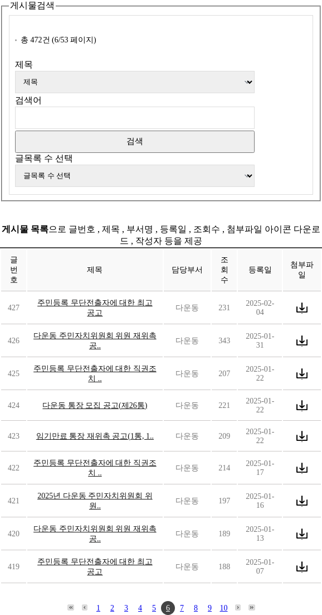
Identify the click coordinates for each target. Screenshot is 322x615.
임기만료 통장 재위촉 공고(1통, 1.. (95, 436)
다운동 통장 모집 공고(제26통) (94, 405)
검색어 (28, 100)
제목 (24, 64)
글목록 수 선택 (44, 158)
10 (224, 608)
